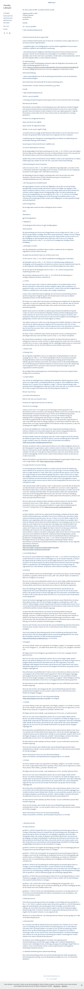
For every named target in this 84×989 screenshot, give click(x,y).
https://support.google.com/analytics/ (51, 461)
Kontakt (5, 29)
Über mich (6, 26)
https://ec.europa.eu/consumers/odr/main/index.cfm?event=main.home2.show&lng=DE (52, 67)
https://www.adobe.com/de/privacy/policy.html (36, 549)
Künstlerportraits (8, 18)
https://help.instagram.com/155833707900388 (36, 698)
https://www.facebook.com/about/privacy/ (35, 638)
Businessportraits (8, 16)
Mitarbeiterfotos (7, 20)
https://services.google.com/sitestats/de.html (58, 507)
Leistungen (6, 13)
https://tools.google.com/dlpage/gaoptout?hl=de (37, 442)
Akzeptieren (56, 986)
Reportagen (6, 23)
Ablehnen (64, 986)
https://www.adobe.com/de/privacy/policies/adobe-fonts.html (41, 547)
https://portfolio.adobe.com (31, 545)
